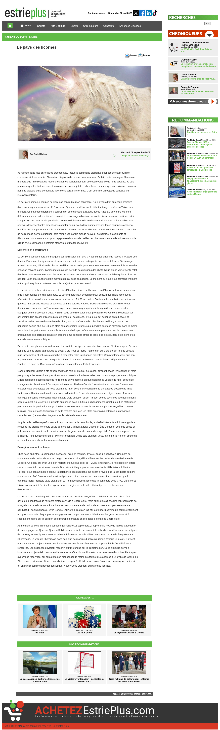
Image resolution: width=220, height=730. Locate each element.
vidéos (132, 716)
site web (123, 716)
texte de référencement (105, 716)
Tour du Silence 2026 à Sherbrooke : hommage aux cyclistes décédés (200, 144)
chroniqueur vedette (148, 716)
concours (52, 716)
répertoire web (66, 716)
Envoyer (146, 55)
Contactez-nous (96, 13)
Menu (26, 26)
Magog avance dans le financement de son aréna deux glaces (202, 180)
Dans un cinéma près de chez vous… (198, 79)
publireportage (83, 716)
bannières (40, 716)
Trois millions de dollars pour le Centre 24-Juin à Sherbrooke (202, 156)
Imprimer (133, 55)
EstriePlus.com (21, 726)
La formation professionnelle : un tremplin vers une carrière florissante (198, 65)
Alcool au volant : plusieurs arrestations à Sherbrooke (200, 168)
